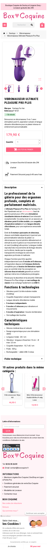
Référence (8, 111)
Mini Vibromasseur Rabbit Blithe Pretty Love (35, 397)
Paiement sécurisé (11, 487)
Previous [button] (2, 388)
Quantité (9, 142)
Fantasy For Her (18, 108)
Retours (6, 507)
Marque (7, 108)
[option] (12, 389)
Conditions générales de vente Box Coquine (21, 483)
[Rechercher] (24, 25)
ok (8, 431)
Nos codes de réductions (12, 503)
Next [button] (44, 388)
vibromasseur (27, 211)
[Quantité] (27, 142)
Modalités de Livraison (13, 490)
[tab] (23, 187)
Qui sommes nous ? (10, 511)
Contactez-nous (10, 494)
